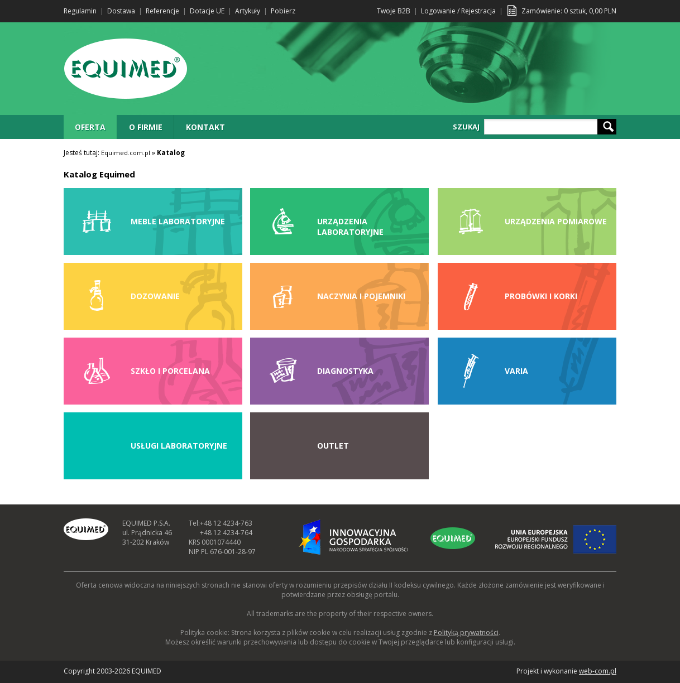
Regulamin (80, 11)
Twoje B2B (393, 11)
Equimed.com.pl (125, 152)
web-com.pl (597, 671)
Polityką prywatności (466, 632)
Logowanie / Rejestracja (458, 11)
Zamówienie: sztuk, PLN (568, 11)
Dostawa (121, 11)
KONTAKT (205, 127)
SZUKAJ (466, 127)
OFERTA (90, 127)
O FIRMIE (145, 127)
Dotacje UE (207, 11)
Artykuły (247, 11)
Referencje (162, 11)
